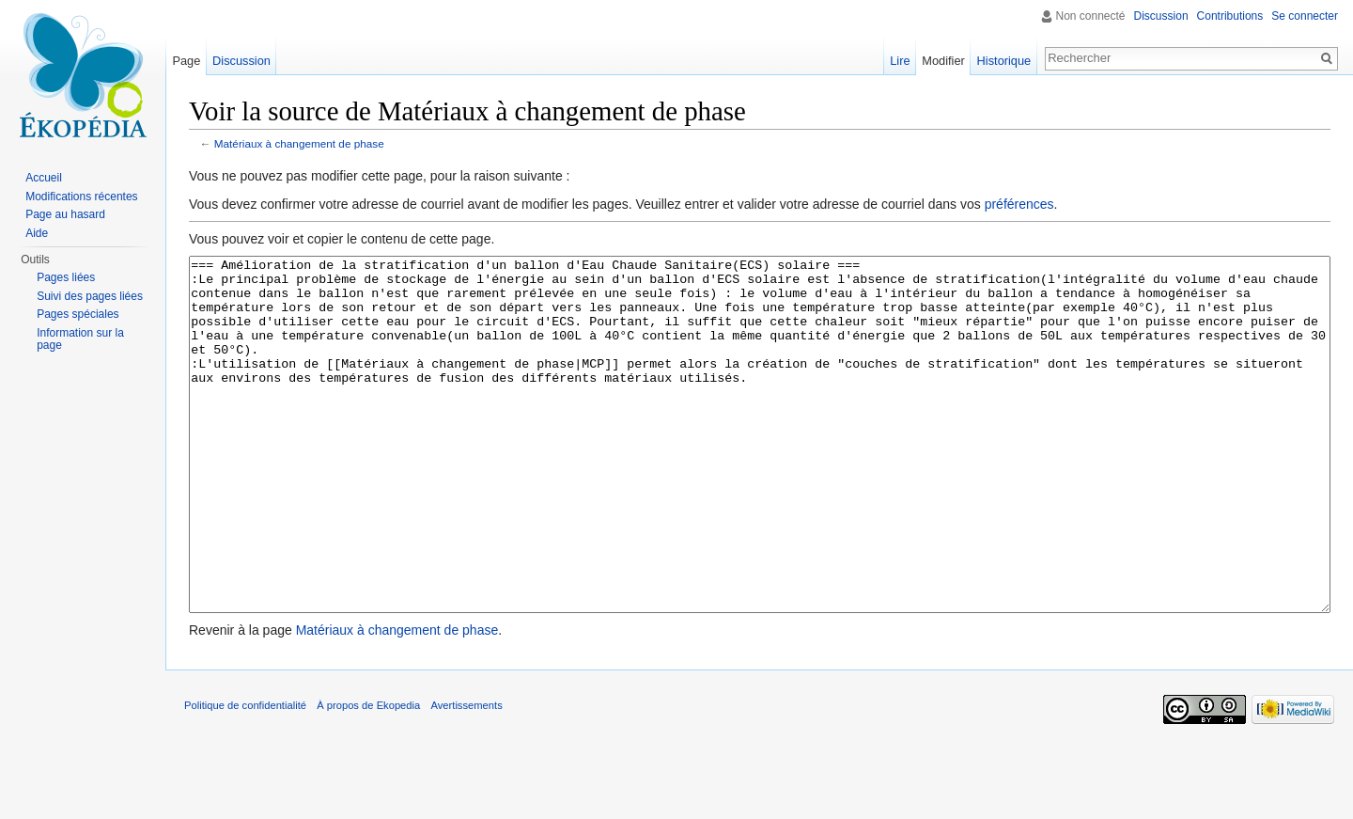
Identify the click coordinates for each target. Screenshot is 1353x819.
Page (186, 61)
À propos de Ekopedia (368, 775)
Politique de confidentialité (245, 775)
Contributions (1230, 16)
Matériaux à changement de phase (299, 143)
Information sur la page (80, 339)
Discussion (1161, 16)
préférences (1019, 204)
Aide (36, 233)
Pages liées (66, 277)
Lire (900, 61)
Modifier (943, 61)
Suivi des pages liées (90, 296)
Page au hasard (65, 214)
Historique (1004, 61)
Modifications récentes (81, 196)
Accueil (43, 177)
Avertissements (466, 775)
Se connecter (1304, 16)
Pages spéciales (77, 314)
